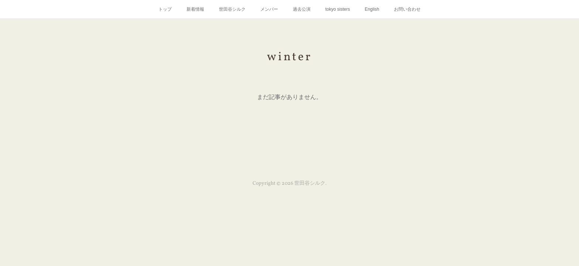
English (372, 9)
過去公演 (302, 9)
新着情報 (195, 9)
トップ (165, 9)
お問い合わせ (407, 9)
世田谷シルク (232, 9)
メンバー (269, 9)
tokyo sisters (337, 9)
